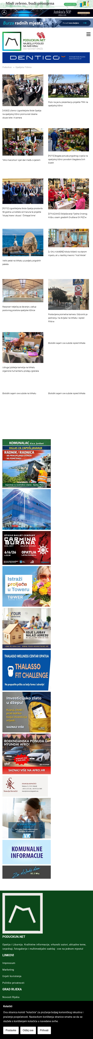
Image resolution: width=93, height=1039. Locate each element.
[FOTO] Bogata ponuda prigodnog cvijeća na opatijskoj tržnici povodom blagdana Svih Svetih (68, 159)
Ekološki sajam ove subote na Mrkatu (19, 393)
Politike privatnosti (13, 982)
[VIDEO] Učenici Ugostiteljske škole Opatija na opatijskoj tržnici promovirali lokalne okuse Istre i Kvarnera (21, 114)
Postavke (11, 1030)
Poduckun (7, 67)
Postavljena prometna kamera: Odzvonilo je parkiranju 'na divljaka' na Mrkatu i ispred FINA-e (68, 318)
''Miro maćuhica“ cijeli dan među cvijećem (21, 160)
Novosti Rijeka (10, 997)
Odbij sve (28, 1030)
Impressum (8, 963)
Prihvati (44, 1030)
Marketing (8, 969)
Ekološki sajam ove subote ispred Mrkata (66, 343)
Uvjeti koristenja (11, 976)
